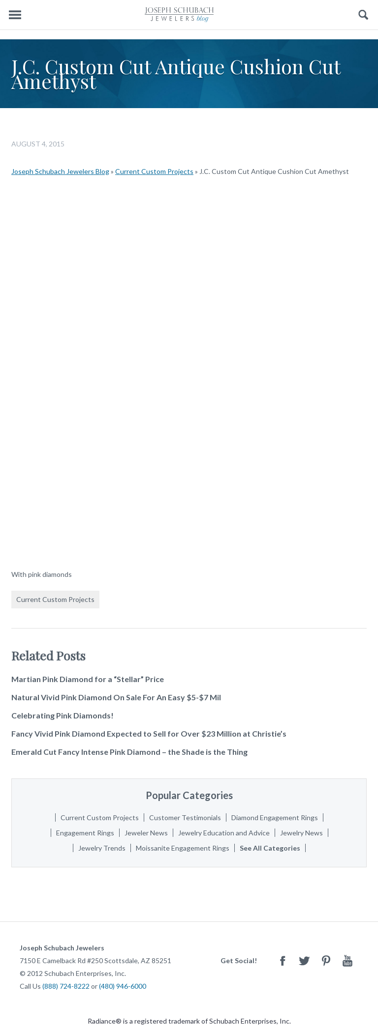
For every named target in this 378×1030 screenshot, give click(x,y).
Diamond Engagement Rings (274, 817)
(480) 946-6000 (122, 986)
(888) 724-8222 (66, 986)
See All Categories (270, 848)
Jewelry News (301, 833)
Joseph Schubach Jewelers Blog (60, 171)
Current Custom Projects (154, 171)
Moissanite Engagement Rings (182, 848)
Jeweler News (146, 833)
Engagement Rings (85, 833)
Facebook (282, 960)
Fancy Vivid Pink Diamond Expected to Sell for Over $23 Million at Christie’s (148, 733)
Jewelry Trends (102, 848)
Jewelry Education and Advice (224, 833)
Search (363, 15)
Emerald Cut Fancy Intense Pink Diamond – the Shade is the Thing (129, 751)
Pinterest (326, 960)
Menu (15, 15)
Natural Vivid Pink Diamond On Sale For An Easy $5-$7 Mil (116, 697)
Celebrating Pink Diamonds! (62, 715)
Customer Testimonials (185, 817)
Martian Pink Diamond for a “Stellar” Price (87, 679)
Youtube (347, 960)
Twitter (304, 960)
